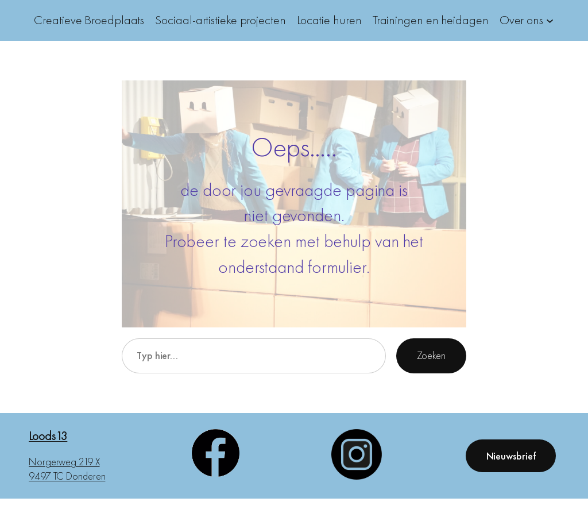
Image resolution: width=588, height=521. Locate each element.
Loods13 (48, 435)
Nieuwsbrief (511, 455)
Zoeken (431, 355)
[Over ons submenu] (550, 20)
